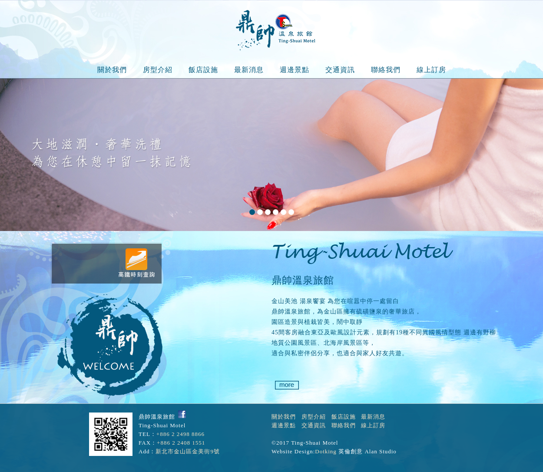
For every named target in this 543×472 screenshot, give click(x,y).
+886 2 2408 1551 (181, 442)
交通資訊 (340, 69)
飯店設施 (203, 69)
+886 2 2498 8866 (180, 434)
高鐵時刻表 (136, 262)
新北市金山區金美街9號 (188, 451)
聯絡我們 (386, 69)
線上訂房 (431, 69)
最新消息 (249, 69)
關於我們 (112, 69)
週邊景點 (294, 69)
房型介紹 (157, 69)
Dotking (326, 451)
